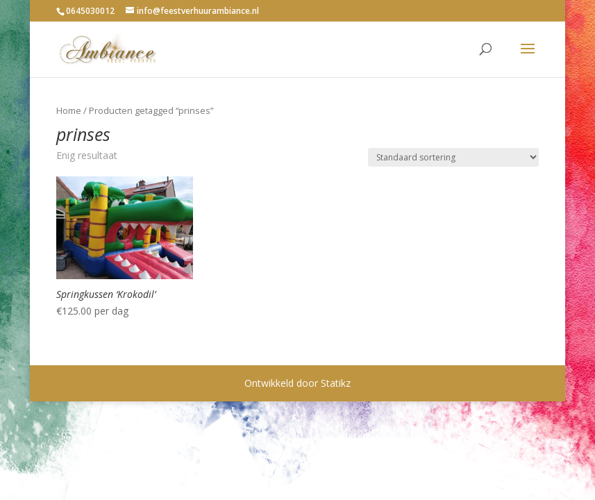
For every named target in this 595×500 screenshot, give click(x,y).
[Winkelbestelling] (453, 157)
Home (68, 110)
